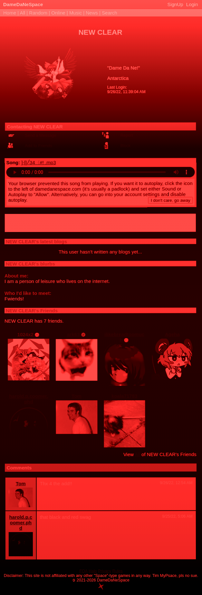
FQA (83, 571)
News (92, 12)
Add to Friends (39, 144)
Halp (93, 571)
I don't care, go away (171, 199)
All (23, 12)
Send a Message (41, 134)
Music (75, 12)
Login (192, 4)
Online (58, 12)
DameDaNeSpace (23, 4)
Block (126, 144)
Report (127, 134)
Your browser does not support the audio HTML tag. (101, 171)
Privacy (104, 571)
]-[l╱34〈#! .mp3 (39, 161)
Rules (117, 571)
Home (9, 12)
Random (38, 12)
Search (109, 12)
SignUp (175, 4)
